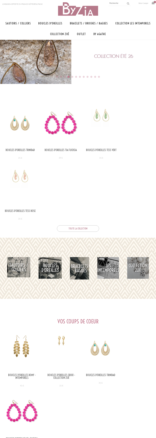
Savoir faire (43, 421)
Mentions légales (116, 412)
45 (21, 325)
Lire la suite (21, 385)
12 (99, 77)
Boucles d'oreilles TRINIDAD (19, 150)
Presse (46, 416)
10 (91, 77)
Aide (108, 407)
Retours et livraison (118, 416)
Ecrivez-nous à (32, 407)
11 (95, 77)
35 (20, 158)
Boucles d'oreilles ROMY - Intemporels (21, 315)
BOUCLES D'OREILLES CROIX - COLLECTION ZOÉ (59, 315)
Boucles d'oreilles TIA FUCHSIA (59, 150)
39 (59, 158)
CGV (108, 421)
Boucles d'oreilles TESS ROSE (136, 150)
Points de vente (41, 412)
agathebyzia (69, 358)
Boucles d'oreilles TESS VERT (97, 150)
